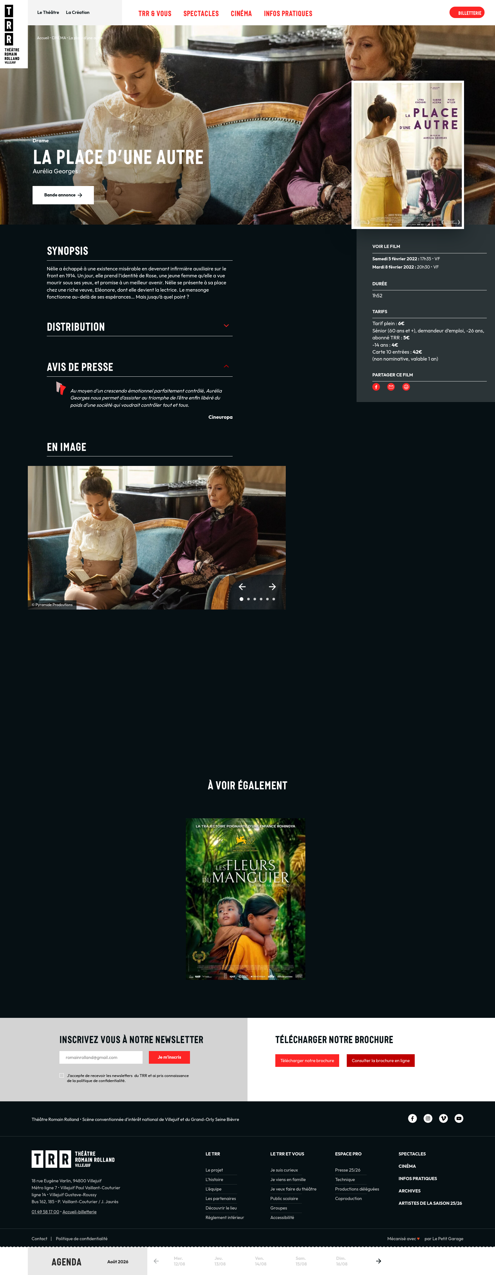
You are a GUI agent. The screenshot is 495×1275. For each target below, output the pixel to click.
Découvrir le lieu (221, 1208)
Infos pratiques (288, 12)
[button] (242, 587)
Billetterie (469, 12)
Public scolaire (284, 1198)
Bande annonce (60, 195)
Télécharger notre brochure (307, 1060)
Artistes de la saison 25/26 (430, 1203)
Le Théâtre (48, 12)
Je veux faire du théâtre (293, 1189)
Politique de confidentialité (82, 1238)
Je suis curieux (284, 1170)
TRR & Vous (154, 12)
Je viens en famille (288, 1179)
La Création (77, 12)
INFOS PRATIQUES (418, 1178)
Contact (39, 1238)
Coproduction (348, 1198)
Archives (409, 1191)
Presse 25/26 (347, 1170)
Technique (345, 1179)
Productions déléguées (357, 1189)
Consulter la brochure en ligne (381, 1060)
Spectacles (201, 12)
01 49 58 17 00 (45, 1212)
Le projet (214, 1170)
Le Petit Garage (447, 1238)
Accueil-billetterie (79, 1212)
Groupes (278, 1208)
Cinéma (241, 12)
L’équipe (213, 1189)
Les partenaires (220, 1198)
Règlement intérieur (224, 1217)
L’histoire (214, 1179)
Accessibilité (282, 1217)
